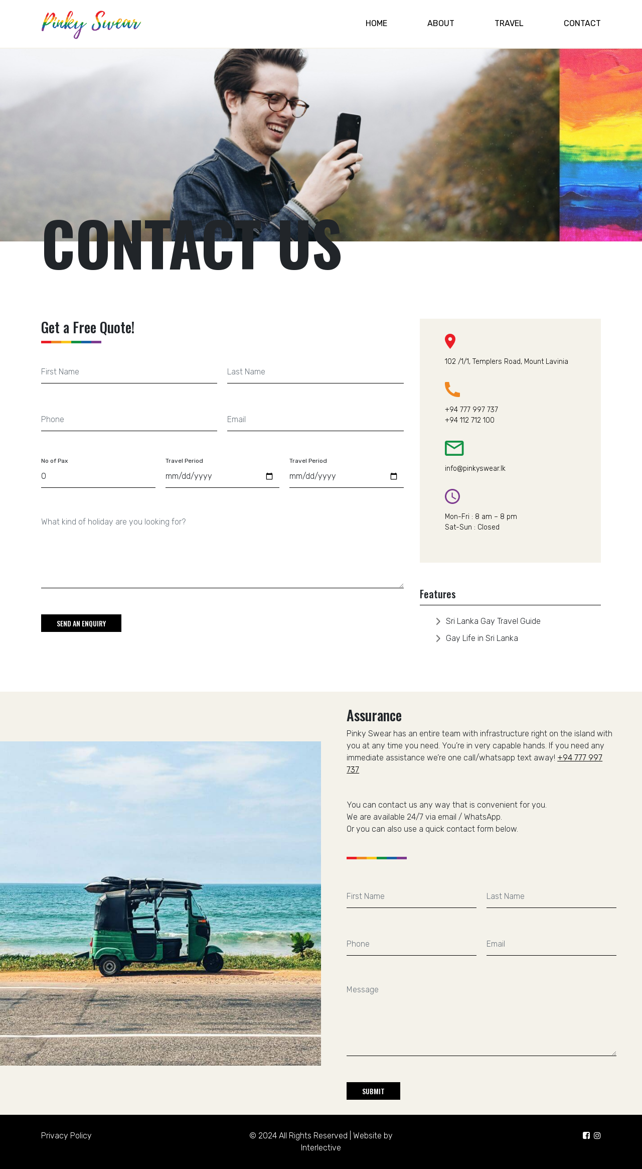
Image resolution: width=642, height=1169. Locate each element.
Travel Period (184, 460)
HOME (376, 23)
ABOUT (440, 23)
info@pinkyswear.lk (475, 468)
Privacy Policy (66, 1135)
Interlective (321, 1147)
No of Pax (54, 460)
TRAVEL (509, 23)
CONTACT (582, 23)
